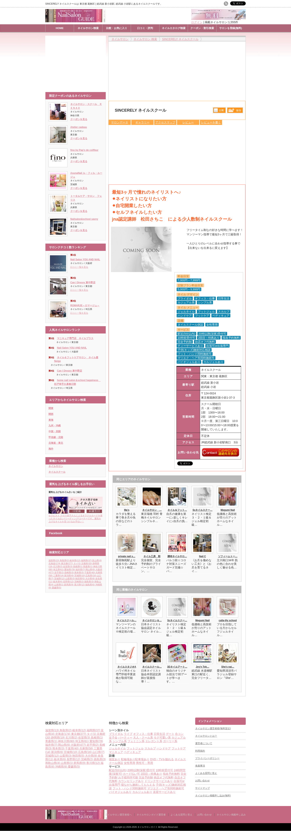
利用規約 (200, 750)
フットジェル (135, 748)
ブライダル (116, 733)
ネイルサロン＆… (152, 620)
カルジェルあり (142, 792)
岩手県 (59, 572)
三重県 (58, 575)
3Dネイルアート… (177, 666)
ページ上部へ (287, 702)
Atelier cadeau (78, 127)
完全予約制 (146, 777)
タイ (77, 563)
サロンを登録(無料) (230, 28)
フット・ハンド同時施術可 (130, 788)
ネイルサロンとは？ (206, 735)
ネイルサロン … (152, 510)
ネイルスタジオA (126, 666)
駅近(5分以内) (118, 770)
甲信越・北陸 (55, 437)
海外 (50, 448)
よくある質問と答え (206, 773)
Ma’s (126, 510)
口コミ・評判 (145, 28)
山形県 (59, 584)
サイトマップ (202, 788)
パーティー (125, 737)
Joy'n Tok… (202, 666)
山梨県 (70, 578)
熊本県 (79, 572)
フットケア (179, 748)
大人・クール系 (143, 737)
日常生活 (159, 733)
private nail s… (126, 556)
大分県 (90, 578)
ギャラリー (142, 122)
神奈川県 (66, 741)
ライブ (128, 733)
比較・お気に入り (116, 28)
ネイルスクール (56, 472)
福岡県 (86, 560)
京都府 (87, 563)
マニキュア (116, 752)
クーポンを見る (78, 119)
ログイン (196, 22)
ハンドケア (164, 748)
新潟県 (69, 575)
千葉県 (90, 572)
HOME (60, 28)
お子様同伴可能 (128, 777)
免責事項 (200, 765)
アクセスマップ (165, 122)
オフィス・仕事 (143, 733)
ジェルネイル (117, 748)
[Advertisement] (76, 62)
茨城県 (59, 578)
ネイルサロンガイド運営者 (151, 814)
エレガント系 (153, 741)
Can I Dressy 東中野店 (82, 282)
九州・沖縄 (54, 425)
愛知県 (70, 569)
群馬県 (69, 584)
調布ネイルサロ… (177, 556)
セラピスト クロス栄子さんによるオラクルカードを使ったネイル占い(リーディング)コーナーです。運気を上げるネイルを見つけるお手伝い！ (75, 517)
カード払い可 (131, 773)
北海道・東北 (55, 442)
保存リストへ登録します (235, 111)
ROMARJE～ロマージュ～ (84, 305)
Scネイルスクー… (203, 510)
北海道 (54, 563)
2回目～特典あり (151, 773)
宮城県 (80, 575)
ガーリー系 (170, 741)
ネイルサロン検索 (88, 28)
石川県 (58, 566)
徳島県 (89, 581)
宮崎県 (79, 581)
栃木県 (58, 581)
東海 (50, 420)
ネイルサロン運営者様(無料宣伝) (213, 728)
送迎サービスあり (164, 792)
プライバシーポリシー (207, 758)
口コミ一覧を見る (79, 267)
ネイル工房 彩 (151, 556)
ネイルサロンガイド (147, 827)
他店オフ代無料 (164, 777)
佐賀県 (68, 566)
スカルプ (150, 748)
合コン (179, 733)
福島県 (90, 584)
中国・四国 (54, 431)
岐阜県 (75, 560)
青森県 (88, 566)
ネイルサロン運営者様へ (118, 814)
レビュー (188, 122)
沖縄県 (61, 766)
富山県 (96, 560)
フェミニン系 (136, 741)
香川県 (79, 584)
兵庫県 (86, 748)
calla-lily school (228, 620)
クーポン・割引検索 (202, 28)
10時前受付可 (164, 770)
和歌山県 (53, 763)
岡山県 (90, 569)
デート (170, 733)
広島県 (91, 575)
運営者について (203, 743)
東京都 (67, 563)
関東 (50, 408)
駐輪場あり (128, 759)
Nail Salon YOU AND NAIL (85, 259)
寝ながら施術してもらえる (138, 784)
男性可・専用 (144, 763)
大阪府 (79, 744)
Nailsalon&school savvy (84, 219)
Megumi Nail (228, 510)
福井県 (81, 569)
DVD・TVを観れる (162, 759)
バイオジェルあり (120, 792)
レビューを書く (211, 122)
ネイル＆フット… (177, 510)
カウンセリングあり (131, 781)
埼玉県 (58, 569)
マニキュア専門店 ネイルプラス (75, 338)
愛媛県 (56, 587)
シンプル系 (120, 741)
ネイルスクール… (126, 620)
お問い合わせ (202, 780)
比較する (219, 110)
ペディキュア (132, 752)
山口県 (98, 752)
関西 (50, 414)
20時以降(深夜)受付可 (141, 770)
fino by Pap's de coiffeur (84, 150)
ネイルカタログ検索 (174, 28)
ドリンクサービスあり (158, 781)
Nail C (202, 556)
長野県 (68, 581)
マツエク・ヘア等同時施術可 (165, 788)
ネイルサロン (55, 466)
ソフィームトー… (227, 556)
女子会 (113, 737)
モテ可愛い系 (162, 737)
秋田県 (80, 578)
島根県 (78, 566)
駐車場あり (142, 759)
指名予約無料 (171, 773)
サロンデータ (119, 122)
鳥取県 (65, 560)
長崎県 (69, 572)
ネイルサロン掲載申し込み (231, 814)
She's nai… (227, 666)
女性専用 (129, 763)
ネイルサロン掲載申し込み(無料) (213, 795)
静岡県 (58, 737)
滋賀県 (54, 560)
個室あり (114, 759)
